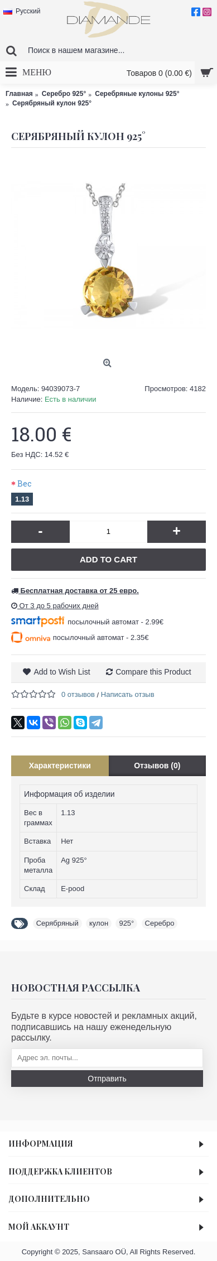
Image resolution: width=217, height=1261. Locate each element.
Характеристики (60, 765)
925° (126, 923)
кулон (98, 923)
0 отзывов (78, 694)
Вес (24, 483)
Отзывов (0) (157, 765)
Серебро (160, 923)
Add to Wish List (61, 671)
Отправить (107, 1078)
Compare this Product (153, 671)
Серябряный (57, 923)
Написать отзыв (128, 694)
